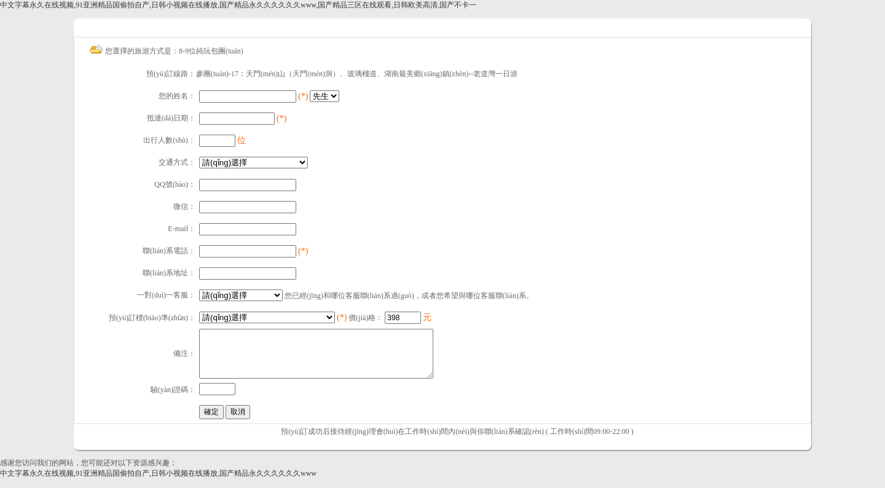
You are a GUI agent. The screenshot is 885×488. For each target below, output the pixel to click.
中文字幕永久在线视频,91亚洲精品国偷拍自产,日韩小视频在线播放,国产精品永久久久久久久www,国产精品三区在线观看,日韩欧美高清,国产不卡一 (238, 5)
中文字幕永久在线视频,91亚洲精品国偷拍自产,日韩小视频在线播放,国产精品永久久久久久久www (158, 482)
